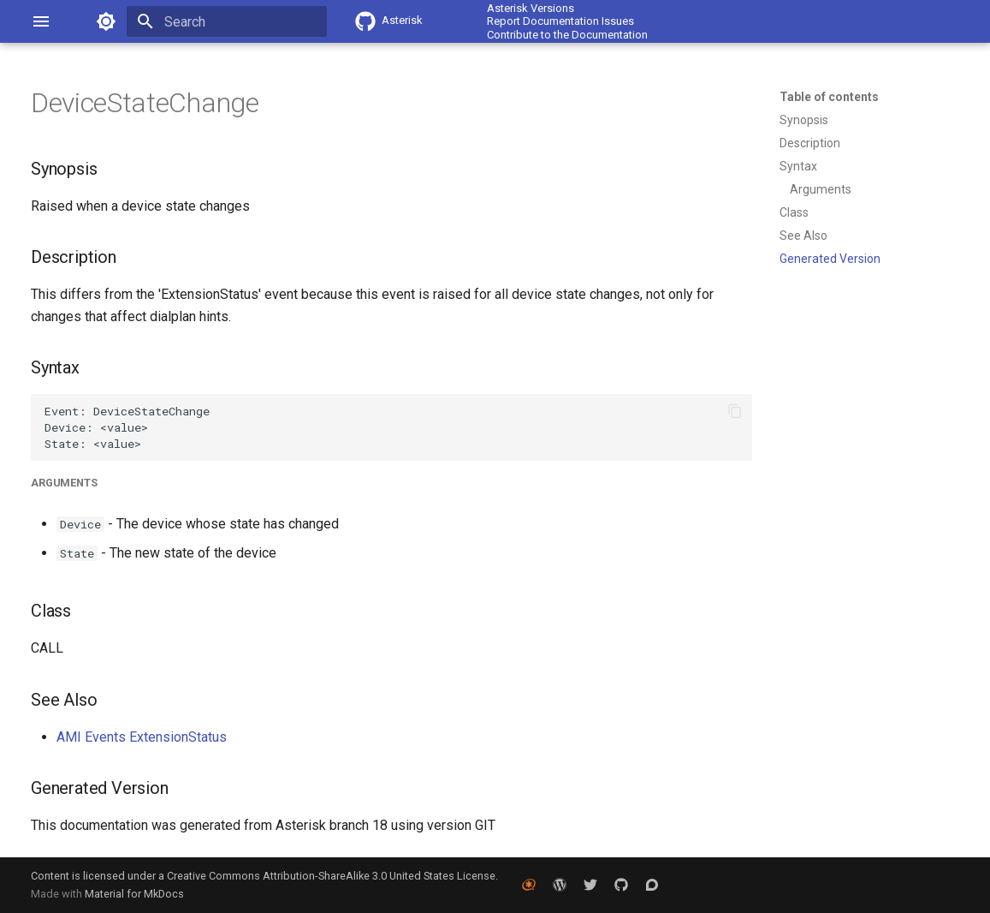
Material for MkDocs (134, 893)
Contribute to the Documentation (567, 34)
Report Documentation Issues (560, 21)
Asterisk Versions (530, 8)
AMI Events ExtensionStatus (141, 737)
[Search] (227, 21)
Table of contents (829, 97)
